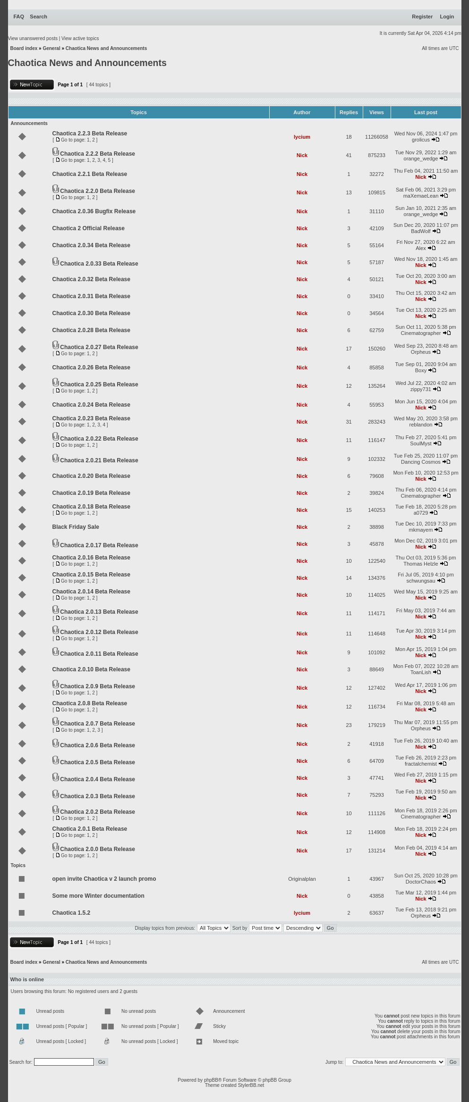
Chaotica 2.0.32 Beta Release (91, 279)
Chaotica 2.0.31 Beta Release (91, 296)
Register (422, 16)
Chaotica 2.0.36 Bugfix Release (94, 211)
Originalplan (302, 879)
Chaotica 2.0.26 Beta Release (91, 367)
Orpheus (421, 352)
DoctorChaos (421, 882)
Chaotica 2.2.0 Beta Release (97, 191)
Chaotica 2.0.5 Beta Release (97, 762)
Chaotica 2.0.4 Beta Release (97, 779)
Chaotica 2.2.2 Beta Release (97, 153)
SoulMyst (420, 443)
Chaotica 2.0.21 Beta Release (99, 460)
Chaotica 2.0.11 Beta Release (99, 654)
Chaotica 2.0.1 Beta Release (90, 829)
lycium (302, 137)
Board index (24, 48)
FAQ (19, 16)
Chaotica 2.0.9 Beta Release (97, 686)
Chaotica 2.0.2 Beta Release (97, 812)
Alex (421, 248)
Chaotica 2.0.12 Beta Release (99, 632)
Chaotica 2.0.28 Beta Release (91, 330)
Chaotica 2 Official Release (88, 228)
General (51, 48)
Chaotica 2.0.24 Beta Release (91, 404)
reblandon (421, 424)
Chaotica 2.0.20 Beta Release (91, 476)
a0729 (421, 513)
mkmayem (421, 530)
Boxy (420, 370)
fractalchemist (421, 764)
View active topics (80, 38)
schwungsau (420, 581)
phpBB (211, 1080)
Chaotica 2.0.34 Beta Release (91, 245)
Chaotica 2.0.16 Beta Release (91, 557)
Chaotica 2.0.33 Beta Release (99, 263)
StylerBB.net (251, 1085)
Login (447, 16)
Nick (302, 155)
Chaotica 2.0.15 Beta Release (91, 574)
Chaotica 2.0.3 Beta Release (97, 796)
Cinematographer (421, 333)
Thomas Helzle (420, 564)
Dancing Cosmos (421, 462)
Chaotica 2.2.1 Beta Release (90, 174)
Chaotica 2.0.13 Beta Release (99, 612)
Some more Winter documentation (98, 896)
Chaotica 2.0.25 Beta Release (99, 384)
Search (38, 16)
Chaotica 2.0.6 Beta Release (97, 745)
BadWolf (420, 231)
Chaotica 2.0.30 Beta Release (91, 313)
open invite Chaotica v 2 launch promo (104, 879)
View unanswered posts (33, 38)
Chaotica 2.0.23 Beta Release (91, 418)
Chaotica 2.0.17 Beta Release (99, 545)
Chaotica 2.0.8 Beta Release (90, 703)
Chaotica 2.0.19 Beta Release (91, 493)
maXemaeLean (421, 196)
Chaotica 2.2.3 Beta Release (90, 133)
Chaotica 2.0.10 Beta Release (91, 669)
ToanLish (420, 672)
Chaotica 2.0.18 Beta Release (91, 506)
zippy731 (420, 389)
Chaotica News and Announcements (106, 48)
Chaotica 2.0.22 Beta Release (99, 438)
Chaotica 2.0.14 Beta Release (91, 591)
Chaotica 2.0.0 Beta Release (97, 849)
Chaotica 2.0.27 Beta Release (99, 347)
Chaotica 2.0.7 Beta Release (97, 723)
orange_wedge (421, 158)
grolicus (421, 139)
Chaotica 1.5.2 (71, 913)
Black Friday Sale (75, 527)
